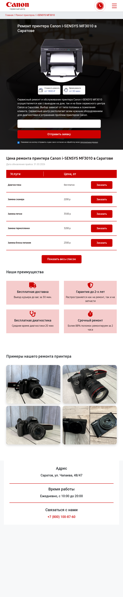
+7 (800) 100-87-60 (61, 517)
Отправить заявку (59, 134)
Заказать (102, 184)
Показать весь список (61, 259)
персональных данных (89, 142)
